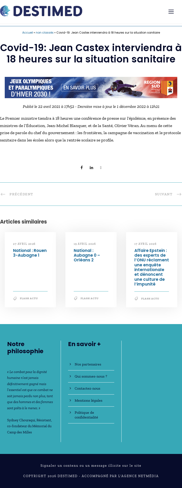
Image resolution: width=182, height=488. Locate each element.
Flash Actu (29, 298)
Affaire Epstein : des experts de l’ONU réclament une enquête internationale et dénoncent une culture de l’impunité (151, 267)
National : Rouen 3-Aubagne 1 (30, 253)
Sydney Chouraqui (21, 420)
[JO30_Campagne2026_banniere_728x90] (91, 87)
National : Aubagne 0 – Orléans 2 (87, 255)
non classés (45, 33)
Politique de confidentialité (86, 414)
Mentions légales (88, 400)
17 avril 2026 (145, 244)
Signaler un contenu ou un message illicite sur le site (91, 466)
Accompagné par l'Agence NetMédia (120, 476)
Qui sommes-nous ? (91, 376)
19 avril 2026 (85, 244)
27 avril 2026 (24, 244)
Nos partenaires (88, 364)
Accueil (27, 33)
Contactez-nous (87, 388)
